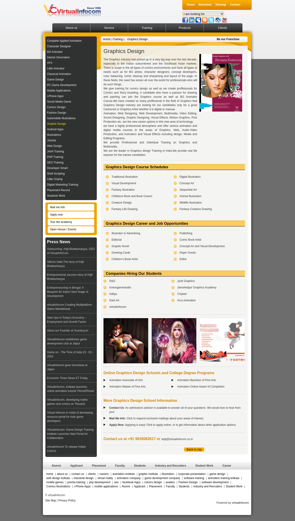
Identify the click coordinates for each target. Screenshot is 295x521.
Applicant (76, 465)
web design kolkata (58, 478)
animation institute (123, 474)
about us (62, 474)
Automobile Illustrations (61, 118)
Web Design (54, 146)
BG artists (135, 72)
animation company (129, 478)
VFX (49, 63)
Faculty (120, 465)
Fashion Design (56, 112)
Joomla (51, 140)
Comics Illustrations (58, 486)
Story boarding (129, 92)
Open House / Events (63, 229)
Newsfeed (204, 4)
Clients (222, 28)
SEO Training (55, 162)
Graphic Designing (137, 117)
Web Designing (127, 113)
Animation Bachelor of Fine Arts (196, 380)
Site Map (50, 500)
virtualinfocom (240, 502)
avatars (170, 482)
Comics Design (56, 107)
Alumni (56, 465)
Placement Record (58, 190)
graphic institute (149, 474)
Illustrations (54, 134)
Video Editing (188, 113)
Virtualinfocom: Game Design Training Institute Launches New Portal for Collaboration (70, 434)
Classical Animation (59, 74)
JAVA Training (55, 151)
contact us (78, 474)
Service (109, 28)
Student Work (204, 465)
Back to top (194, 449)
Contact (235, 4)
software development (214, 482)
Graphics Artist (129, 109)
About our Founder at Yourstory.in (67, 330)
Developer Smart (57, 168)
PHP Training (55, 157)
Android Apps (55, 129)
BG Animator (55, 51)
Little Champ (54, 179)
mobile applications (106, 486)
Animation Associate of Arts (126, 380)
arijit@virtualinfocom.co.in (177, 439)
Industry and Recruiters (170, 465)
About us (71, 28)
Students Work (56, 195)
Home (191, 4)
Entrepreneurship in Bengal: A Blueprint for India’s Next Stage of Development (67, 292)
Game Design (55, 79)
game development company (162, 478)
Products (185, 28)
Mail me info (57, 207)
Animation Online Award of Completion (200, 386)
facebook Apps (131, 482)
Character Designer (59, 46)
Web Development (150, 113)
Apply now (56, 214)
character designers (156, 72)
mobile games (55, 482)
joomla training (76, 482)
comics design (153, 482)
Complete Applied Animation (64, 40)
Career (226, 465)
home (49, 474)
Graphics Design (137, 39)
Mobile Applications (59, 90)
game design (217, 474)
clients (92, 474)
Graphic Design (56, 123)
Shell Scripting (56, 173)
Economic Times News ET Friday (67, 378)
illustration (168, 474)
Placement (99, 465)
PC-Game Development (61, 85)
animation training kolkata (223, 478)
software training (194, 478)
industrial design (84, 478)
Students (140, 465)
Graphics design (140, 150)
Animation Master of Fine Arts (127, 386)
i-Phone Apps (55, 96)
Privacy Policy (67, 500)
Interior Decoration (58, 57)
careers (104, 474)
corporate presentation (192, 474)
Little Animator (56, 68)
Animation (109, 113)
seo (116, 482)
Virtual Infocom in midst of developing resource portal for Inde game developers (70, 417)
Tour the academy (61, 222)
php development (99, 482)
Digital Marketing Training (62, 184)
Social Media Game (59, 101)
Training (147, 28)
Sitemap (220, 4)
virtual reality (105, 478)
